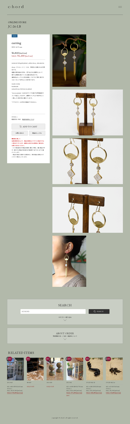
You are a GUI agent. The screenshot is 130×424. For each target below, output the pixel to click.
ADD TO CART (30, 126)
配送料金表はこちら (28, 119)
